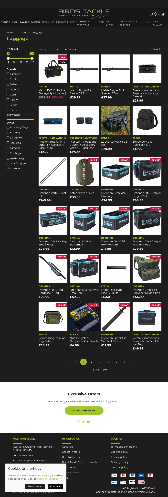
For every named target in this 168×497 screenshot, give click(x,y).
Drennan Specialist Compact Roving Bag (146, 291)
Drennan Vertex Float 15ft (52, 194)
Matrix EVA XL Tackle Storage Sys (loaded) (52, 92)
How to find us (71, 457)
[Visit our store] (155, 14)
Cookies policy (119, 451)
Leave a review (71, 472)
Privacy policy (119, 457)
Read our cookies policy (49, 478)
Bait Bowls (14, 137)
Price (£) (12, 49)
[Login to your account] (151, 14)
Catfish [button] (35, 22)
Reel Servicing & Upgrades (128, 23)
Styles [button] (11, 122)
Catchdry (14, 74)
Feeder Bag (15, 158)
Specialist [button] (48, 22)
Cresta (12, 79)
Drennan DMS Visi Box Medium (113, 243)
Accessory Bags (17, 127)
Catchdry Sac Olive (82, 193)
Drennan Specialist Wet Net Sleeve (113, 340)
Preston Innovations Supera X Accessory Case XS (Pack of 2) (83, 144)
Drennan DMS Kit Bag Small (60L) (53, 243)
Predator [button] (62, 22)
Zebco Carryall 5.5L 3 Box (114, 143)
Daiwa (12, 84)
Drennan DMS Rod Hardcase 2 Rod (51, 291)
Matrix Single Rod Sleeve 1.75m (112, 92)
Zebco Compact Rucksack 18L (143, 143)
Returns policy (119, 467)
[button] (159, 14)
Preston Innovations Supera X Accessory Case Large (52, 144)
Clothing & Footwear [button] (83, 23)
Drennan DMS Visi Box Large (113, 194)
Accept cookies (35, 486)
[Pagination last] (133, 362)
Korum (12, 99)
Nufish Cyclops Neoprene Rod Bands (84, 340)
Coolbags (14, 153)
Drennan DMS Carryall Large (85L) (147, 194)
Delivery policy (119, 462)
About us (67, 446)
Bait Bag (13, 132)
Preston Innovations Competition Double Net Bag (146, 341)
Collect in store (71, 451)
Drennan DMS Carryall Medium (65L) (147, 243)
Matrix (12, 110)
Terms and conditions (124, 446)
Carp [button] (15, 22)
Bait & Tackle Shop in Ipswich (79, 462)
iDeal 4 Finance (157, 23)
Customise (55, 486)
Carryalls (13, 148)
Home (10, 32)
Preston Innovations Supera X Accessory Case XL (146, 93)
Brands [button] (5, 22)
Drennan (14, 89)
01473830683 (25, 455)
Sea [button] (72, 22)
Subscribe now (84, 410)
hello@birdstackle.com (34, 460)
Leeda (12, 105)
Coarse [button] (24, 22)
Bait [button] (101, 22)
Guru (11, 94)
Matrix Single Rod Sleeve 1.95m (81, 92)
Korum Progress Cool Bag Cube (52, 340)
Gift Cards (110, 23)
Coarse (23, 32)
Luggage (37, 32)
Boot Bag (14, 142)
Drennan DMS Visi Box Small (82, 243)
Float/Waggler (17, 163)
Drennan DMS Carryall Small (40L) (84, 291)
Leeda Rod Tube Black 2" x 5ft (112, 291)
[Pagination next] (124, 362)
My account (69, 467)
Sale (148, 22)
